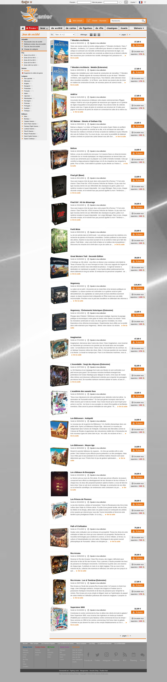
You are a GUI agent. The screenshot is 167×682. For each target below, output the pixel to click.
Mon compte (77, 21)
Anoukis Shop (94, 670)
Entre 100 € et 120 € (31, 65)
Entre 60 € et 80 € (31, 62)
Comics (37, 650)
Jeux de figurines (77, 655)
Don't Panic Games (31, 124)
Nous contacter (81, 643)
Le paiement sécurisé (104, 643)
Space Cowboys (30, 138)
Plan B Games (29, 131)
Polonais (28, 103)
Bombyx (27, 119)
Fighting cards (74, 670)
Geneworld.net (64, 670)
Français (29, 91)
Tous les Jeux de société (32, 46)
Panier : (99, 21)
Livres (25, 655)
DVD (24, 657)
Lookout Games (30, 129)
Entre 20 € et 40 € (31, 57)
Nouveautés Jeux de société (33, 42)
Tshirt (24, 664)
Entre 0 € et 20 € (30, 55)
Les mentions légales (48, 643)
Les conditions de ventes (66, 643)
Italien (27, 93)
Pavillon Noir (104, 670)
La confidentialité (119, 643)
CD (24, 662)
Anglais (28, 83)
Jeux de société (77, 650)
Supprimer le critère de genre (33, 73)
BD (49, 650)
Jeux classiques (77, 659)
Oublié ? (133, 2)
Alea (26, 116)
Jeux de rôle (76, 657)
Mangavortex (84, 670)
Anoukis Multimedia (102, 674)
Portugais (28, 106)
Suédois (27, 108)
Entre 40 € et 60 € (31, 60)
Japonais (28, 96)
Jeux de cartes (77, 652)
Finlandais (28, 88)
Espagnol (28, 86)
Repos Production (31, 133)
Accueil (25, 643)
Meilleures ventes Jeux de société (35, 44)
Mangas (25, 650)
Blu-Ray (25, 659)
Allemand (28, 81)
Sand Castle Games (31, 136)
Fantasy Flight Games (32, 126)
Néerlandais (29, 98)
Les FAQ (92, 643)
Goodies (25, 666)
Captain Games (30, 121)
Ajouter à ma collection (96, 43)
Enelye (76, 674)
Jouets (74, 662)
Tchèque (28, 111)
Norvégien (28, 101)
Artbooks (25, 652)
